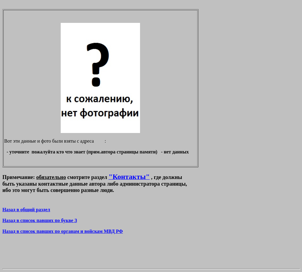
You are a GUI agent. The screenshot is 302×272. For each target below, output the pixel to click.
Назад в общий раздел (26, 209)
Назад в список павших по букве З (39, 220)
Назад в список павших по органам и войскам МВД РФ (62, 231)
